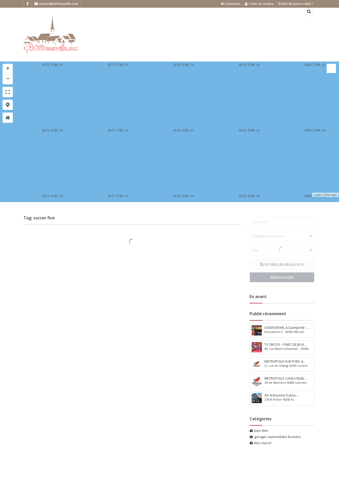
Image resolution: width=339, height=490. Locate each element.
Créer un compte (259, 4)
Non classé (262, 443)
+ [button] (7, 69)
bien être (261, 430)
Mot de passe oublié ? (295, 4)
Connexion (230, 4)
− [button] (7, 79)
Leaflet (317, 194)
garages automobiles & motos (277, 436)
